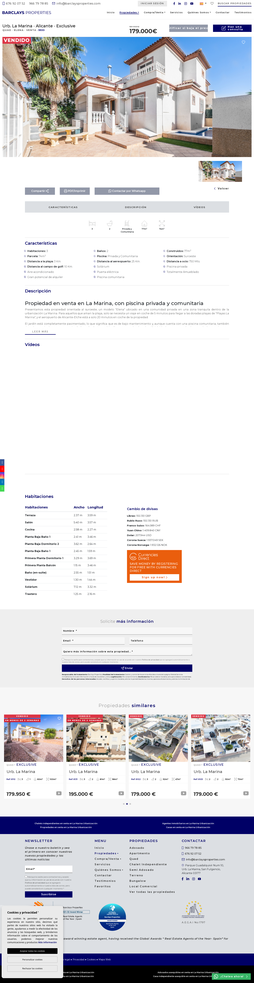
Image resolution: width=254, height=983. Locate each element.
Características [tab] (63, 207)
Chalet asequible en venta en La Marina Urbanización (66, 976)
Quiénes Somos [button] (198, 12)
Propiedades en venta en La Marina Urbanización (66, 827)
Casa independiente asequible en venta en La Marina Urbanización (188, 976)
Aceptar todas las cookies (32, 950)
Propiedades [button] (128, 13)
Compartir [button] (40, 191)
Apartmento (139, 853)
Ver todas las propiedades (152, 891)
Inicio (111, 12)
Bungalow (137, 880)
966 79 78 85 (38, 3)
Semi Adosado (141, 869)
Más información (47, 942)
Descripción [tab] (135, 207)
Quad (133, 858)
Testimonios (243, 12)
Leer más (40, 332)
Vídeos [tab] (200, 207)
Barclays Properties (26, 12)
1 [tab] (124, 804)
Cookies (91, 959)
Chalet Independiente (148, 864)
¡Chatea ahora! (231, 976)
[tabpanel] (33, 757)
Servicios (176, 12)
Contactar (223, 12)
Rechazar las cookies (32, 968)
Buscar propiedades (235, 3)
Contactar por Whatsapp (127, 191)
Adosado (136, 847)
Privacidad (78, 959)
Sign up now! (154, 577)
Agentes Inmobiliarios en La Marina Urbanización (188, 823)
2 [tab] (127, 804)
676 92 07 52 (14, 3)
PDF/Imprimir (75, 191)
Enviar (127, 668)
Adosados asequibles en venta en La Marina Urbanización (188, 972)
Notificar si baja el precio (188, 28)
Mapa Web (104, 959)
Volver (221, 188)
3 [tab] (130, 804)
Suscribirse (48, 894)
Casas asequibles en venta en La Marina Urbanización (66, 972)
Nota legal (64, 959)
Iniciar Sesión (152, 3)
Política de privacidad (151, 660)
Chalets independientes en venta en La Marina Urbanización (66, 823)
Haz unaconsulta (232, 28)
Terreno (136, 875)
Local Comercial (143, 886)
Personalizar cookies (32, 959)
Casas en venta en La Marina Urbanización (188, 827)
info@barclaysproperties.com (76, 3)
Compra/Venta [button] (153, 12)
